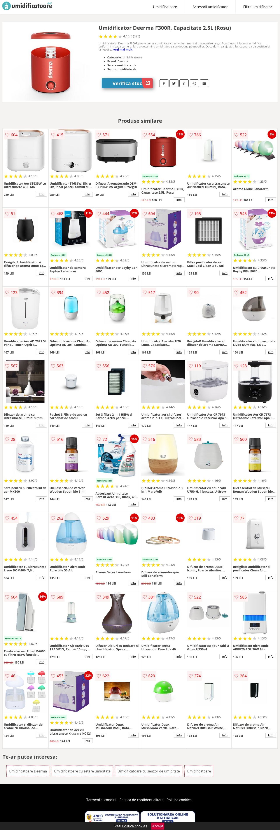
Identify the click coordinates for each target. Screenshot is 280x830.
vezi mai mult (123, 49)
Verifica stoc (132, 83)
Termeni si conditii (101, 799)
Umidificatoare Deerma (28, 771)
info (41, 194)
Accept (157, 826)
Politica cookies (179, 799)
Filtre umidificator (257, 6)
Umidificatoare (165, 6)
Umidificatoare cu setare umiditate (82, 771)
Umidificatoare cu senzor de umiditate (148, 771)
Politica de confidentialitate (141, 799)
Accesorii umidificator (210, 6)
